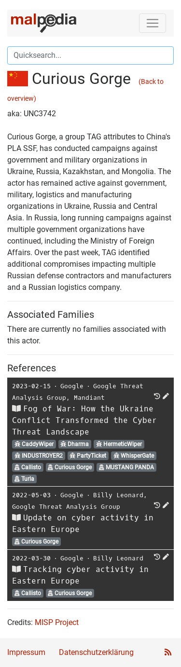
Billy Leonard (118, 495)
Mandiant (89, 398)
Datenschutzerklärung (96, 652)
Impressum (26, 652)
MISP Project (57, 622)
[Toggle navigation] (152, 23)
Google (72, 386)
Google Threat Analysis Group (66, 507)
